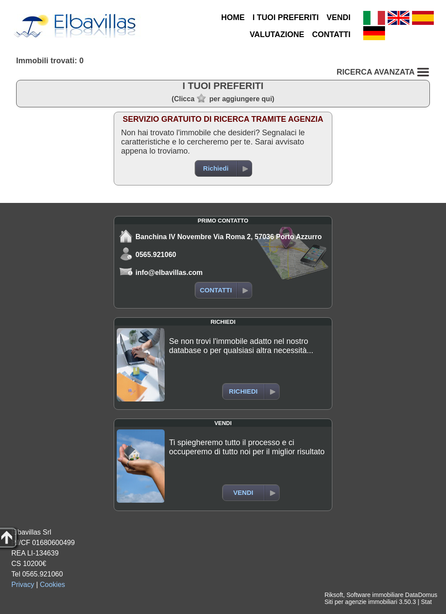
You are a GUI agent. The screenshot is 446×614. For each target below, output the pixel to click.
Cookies (52, 584)
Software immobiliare (374, 594)
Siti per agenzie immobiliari (360, 601)
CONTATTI (331, 34)
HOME (233, 17)
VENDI (339, 17)
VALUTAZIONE (277, 34)
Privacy (22, 584)
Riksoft (333, 594)
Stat (426, 601)
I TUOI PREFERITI (286, 17)
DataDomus (421, 594)
